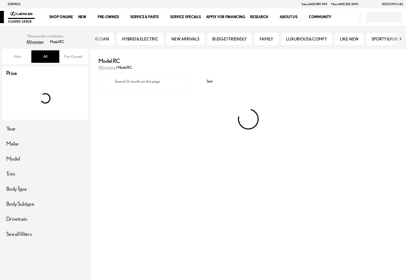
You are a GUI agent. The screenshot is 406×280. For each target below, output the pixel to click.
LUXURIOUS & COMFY (306, 39)
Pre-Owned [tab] (73, 56)
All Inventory (106, 67)
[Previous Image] (96, 39)
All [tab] (45, 56)
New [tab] (17, 56)
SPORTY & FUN (385, 39)
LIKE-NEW (349, 39)
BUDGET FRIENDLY (229, 39)
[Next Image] (400, 39)
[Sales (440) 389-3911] (314, 4)
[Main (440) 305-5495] (344, 4)
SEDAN (102, 39)
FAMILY (266, 39)
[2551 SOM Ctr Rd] (390, 4)
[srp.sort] (207, 81)
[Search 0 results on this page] (143, 81)
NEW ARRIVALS (185, 39)
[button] (370, 4)
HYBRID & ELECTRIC (140, 39)
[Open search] (349, 17)
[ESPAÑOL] (12, 4)
